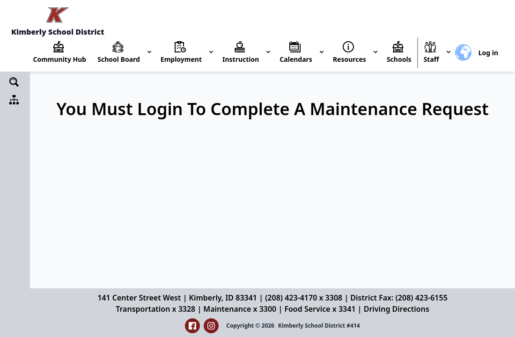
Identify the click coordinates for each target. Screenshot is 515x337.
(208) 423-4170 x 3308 (303, 298)
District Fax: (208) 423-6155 (398, 298)
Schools (399, 59)
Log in (488, 52)
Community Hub (59, 59)
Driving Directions (396, 309)
